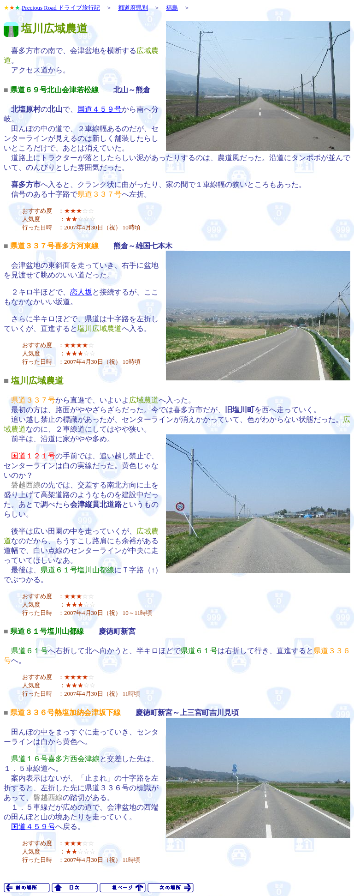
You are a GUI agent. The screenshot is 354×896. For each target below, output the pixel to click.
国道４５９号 (99, 109)
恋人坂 (81, 292)
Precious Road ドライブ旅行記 (61, 7)
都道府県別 (133, 7)
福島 (172, 7)
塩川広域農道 (37, 380)
